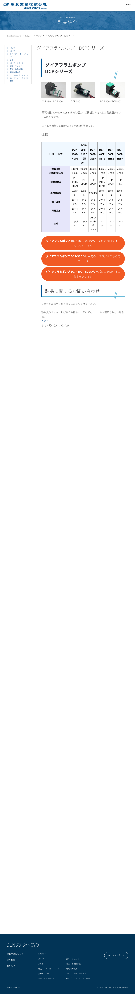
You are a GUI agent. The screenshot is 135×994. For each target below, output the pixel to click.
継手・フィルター (73, 959)
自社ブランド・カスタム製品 (78, 978)
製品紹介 (41, 954)
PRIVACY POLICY (13, 988)
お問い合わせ (116, 955)
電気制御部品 (71, 969)
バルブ (41, 964)
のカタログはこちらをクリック (83, 243)
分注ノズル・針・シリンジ (49, 969)
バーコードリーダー (46, 978)
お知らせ (11, 966)
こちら (45, 321)
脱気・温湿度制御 (73, 964)
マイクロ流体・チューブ (76, 974)
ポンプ (41, 959)
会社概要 (11, 960)
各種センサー (43, 974)
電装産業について (15, 954)
